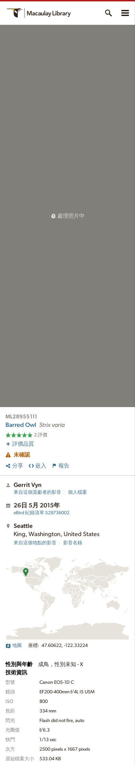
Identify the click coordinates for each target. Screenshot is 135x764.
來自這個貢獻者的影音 (37, 492)
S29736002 (41, 512)
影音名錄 (72, 542)
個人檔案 (77, 492)
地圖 (13, 645)
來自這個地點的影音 (35, 542)
